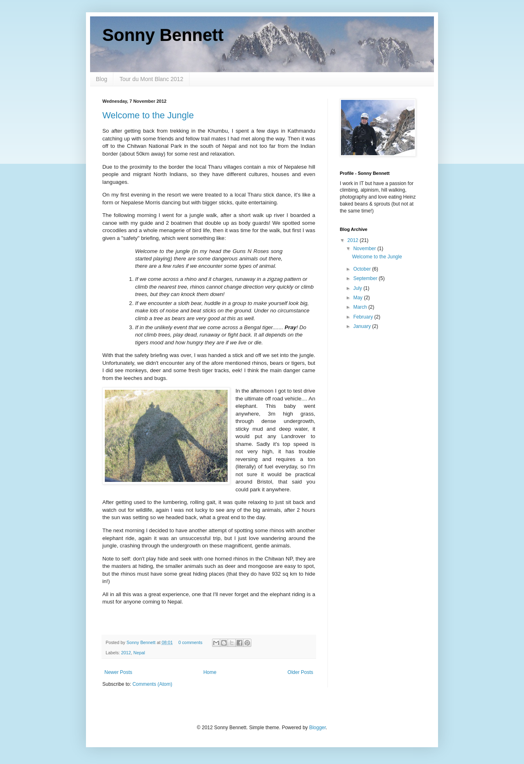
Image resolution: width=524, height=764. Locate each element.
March (360, 307)
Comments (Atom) (152, 684)
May (358, 298)
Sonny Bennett (163, 35)
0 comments (190, 642)
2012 (126, 652)
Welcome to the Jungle (148, 115)
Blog (101, 79)
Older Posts (300, 672)
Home (210, 672)
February (363, 317)
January (362, 326)
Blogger (317, 727)
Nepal (139, 652)
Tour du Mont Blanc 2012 (151, 79)
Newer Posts (118, 672)
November (365, 248)
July (358, 288)
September (366, 278)
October (362, 269)
